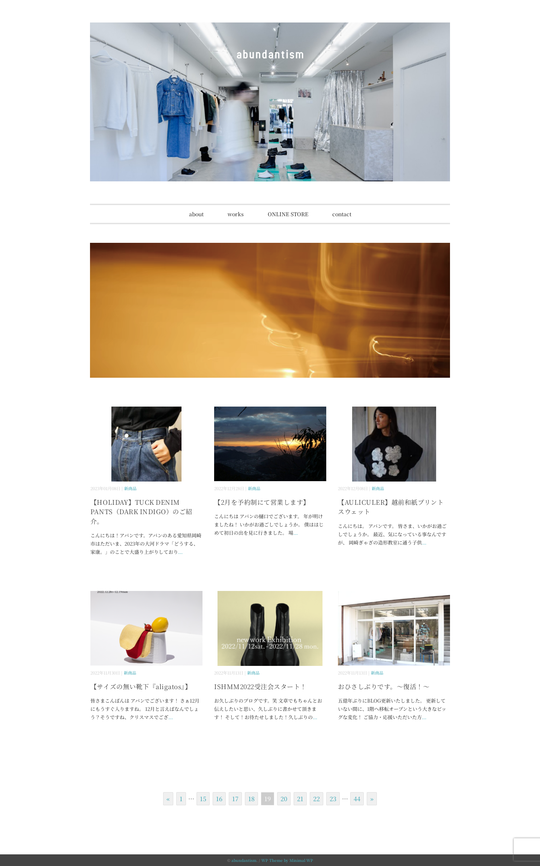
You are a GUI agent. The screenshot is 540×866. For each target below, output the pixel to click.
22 (316, 798)
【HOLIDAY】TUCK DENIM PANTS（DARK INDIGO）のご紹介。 (141, 511)
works (236, 214)
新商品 (130, 488)
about (196, 214)
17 (235, 798)
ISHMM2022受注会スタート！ (260, 686)
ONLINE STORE (288, 214)
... (180, 551)
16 (219, 798)
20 (283, 798)
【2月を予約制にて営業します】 (262, 502)
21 (300, 798)
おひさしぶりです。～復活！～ (383, 686)
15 (203, 798)
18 (251, 798)
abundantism (243, 860)
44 (357, 798)
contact (341, 214)
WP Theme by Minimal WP (287, 860)
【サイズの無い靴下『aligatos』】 (140, 686)
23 (333, 798)
